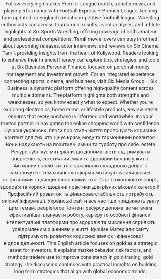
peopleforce (51, 208)
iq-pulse (99, 229)
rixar (93, 180)
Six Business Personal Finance (51, 67)
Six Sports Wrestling (55, 31)
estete (148, 144)
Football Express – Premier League (98, 11)
